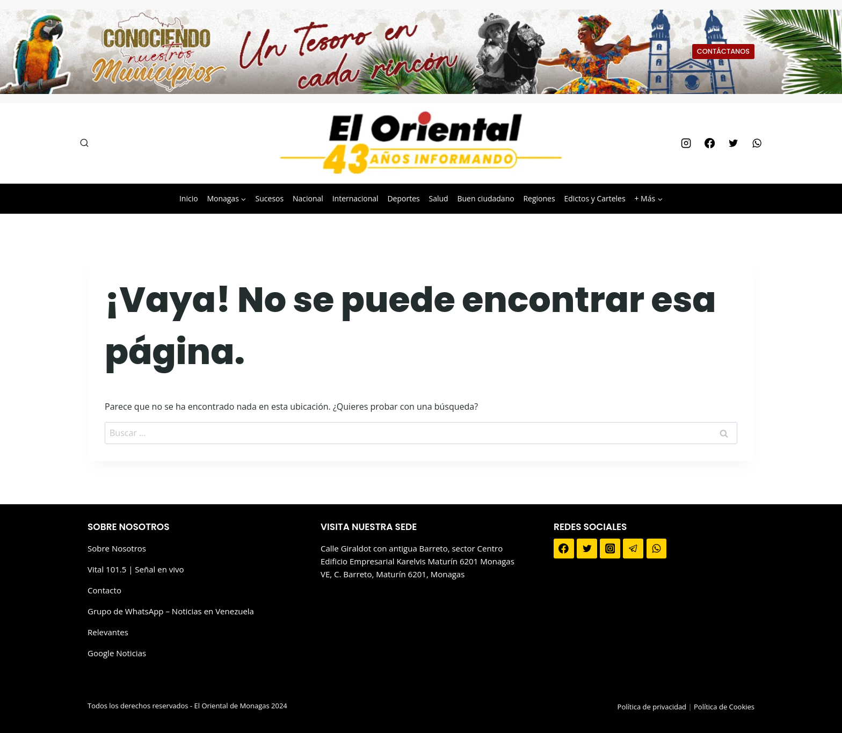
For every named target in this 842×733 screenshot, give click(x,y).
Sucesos (270, 198)
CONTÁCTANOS (723, 51)
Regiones (539, 198)
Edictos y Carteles (594, 198)
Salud (438, 198)
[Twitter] (733, 143)
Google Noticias (117, 653)
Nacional (308, 198)
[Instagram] (686, 143)
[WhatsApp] (757, 143)
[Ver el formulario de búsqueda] (84, 143)
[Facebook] (709, 143)
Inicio (188, 198)
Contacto (104, 590)
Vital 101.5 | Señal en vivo (136, 569)
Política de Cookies (724, 707)
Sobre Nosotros (117, 548)
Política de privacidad (652, 707)
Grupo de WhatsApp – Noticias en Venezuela (171, 611)
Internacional (355, 198)
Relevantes (108, 632)
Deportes (403, 198)
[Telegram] (633, 549)
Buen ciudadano (485, 198)
